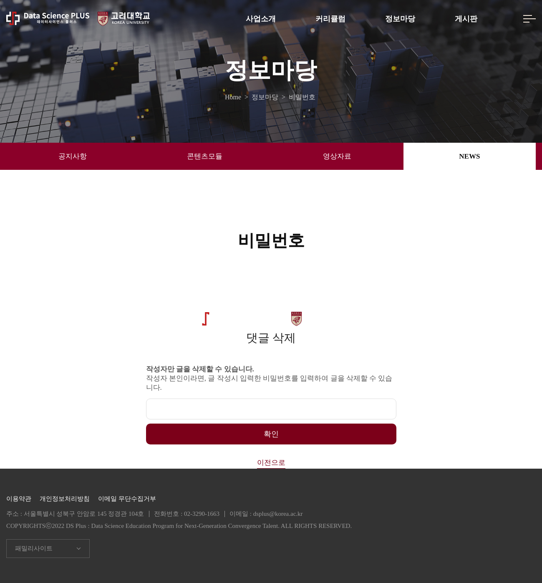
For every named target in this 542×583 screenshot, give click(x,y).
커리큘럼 (330, 19)
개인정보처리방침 (65, 498)
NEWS (469, 156)
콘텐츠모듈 (204, 156)
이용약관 (18, 498)
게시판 (466, 19)
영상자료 (337, 156)
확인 (271, 434)
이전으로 (271, 463)
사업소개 (261, 19)
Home (235, 97)
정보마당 (400, 19)
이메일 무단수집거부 (127, 498)
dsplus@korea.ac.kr (278, 513)
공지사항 (72, 156)
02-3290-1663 (201, 513)
